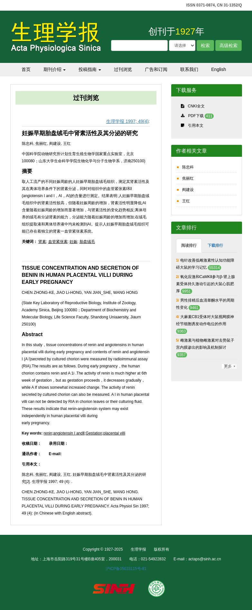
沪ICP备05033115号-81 (126, 568)
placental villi (114, 433)
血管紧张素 (58, 241)
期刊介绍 (54, 69)
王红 (186, 201)
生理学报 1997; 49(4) (127, 121)
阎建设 (188, 189)
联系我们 (189, 69)
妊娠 (73, 241)
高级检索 (228, 45)
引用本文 (195, 125)
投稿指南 (90, 69)
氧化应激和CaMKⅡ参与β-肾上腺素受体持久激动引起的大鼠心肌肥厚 (205, 284)
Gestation (94, 433)
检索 (205, 45)
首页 (26, 69)
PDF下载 (196, 116)
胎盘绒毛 (87, 241)
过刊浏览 (123, 69)
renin (48, 433)
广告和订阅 (156, 69)
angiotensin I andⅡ (69, 433)
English (218, 69)
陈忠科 (188, 167)
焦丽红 (188, 178)
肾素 (42, 241)
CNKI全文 (196, 106)
